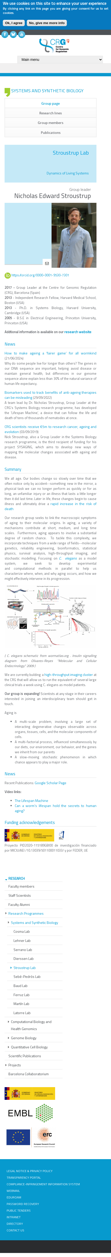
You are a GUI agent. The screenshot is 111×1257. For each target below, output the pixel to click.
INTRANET (14, 1217)
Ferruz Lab (22, 994)
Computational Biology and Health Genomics (31, 1025)
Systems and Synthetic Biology (34, 922)
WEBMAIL (13, 1190)
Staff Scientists (19, 895)
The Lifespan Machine (31, 800)
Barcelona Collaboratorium (28, 1073)
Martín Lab (21, 1003)
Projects (14, 1065)
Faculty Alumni (19, 904)
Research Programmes (26, 913)
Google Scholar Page (50, 782)
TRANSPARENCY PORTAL (24, 1177)
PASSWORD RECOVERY (23, 1203)
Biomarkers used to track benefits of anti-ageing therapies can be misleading (50, 395)
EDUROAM (14, 1197)
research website (77, 331)
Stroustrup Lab (25, 967)
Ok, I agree (13, 23)
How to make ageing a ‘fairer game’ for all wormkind (50, 353)
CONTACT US (15, 1230)
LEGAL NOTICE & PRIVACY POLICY (30, 1171)
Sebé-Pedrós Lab (27, 976)
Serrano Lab (23, 949)
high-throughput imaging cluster (68, 674)
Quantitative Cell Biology (29, 1047)
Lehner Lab (22, 940)
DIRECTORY (15, 1223)
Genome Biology (23, 1037)
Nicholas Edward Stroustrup (52, 196)
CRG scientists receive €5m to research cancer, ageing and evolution (50, 429)
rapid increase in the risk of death (50, 506)
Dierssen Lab (24, 958)
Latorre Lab (22, 1012)
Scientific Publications (24, 1055)
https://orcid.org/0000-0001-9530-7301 (40, 275)
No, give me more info (47, 23)
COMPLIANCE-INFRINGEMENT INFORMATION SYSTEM (43, 1184)
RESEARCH (16, 878)
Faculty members (21, 886)
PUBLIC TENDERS (19, 1210)
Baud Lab (21, 985)
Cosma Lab (22, 931)
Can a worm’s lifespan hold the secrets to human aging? (55, 808)
